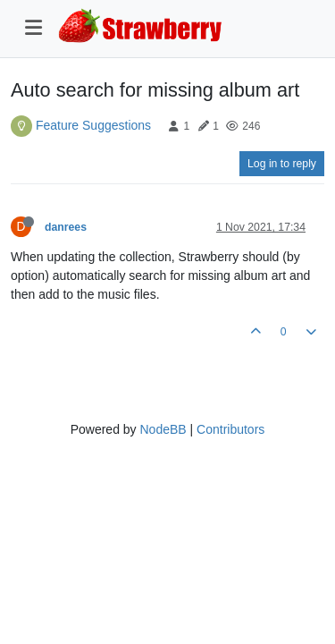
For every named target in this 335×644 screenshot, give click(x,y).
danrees (66, 227)
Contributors (230, 429)
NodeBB (162, 429)
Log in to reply (281, 163)
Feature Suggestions (93, 125)
